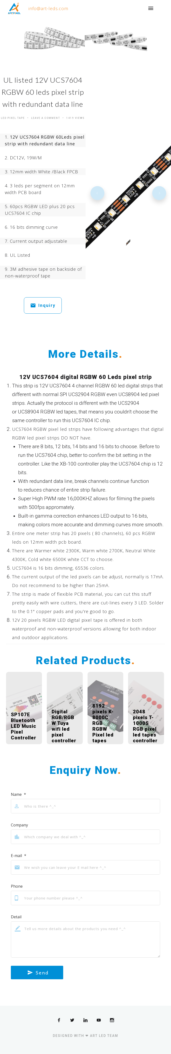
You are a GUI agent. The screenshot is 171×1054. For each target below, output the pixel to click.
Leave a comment (45, 118)
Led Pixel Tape (13, 118)
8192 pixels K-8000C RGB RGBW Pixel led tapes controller (104, 726)
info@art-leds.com (48, 8)
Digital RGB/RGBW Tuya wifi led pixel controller (64, 726)
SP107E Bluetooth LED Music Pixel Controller (23, 726)
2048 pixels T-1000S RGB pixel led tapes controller (145, 726)
